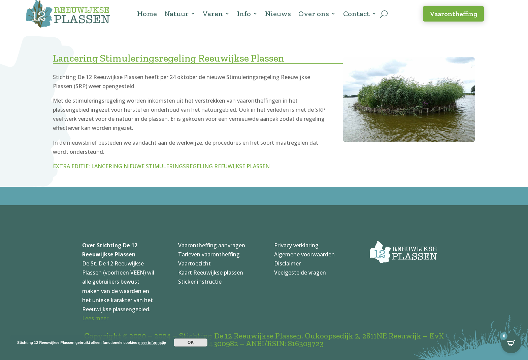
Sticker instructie (200, 281)
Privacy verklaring (296, 245)
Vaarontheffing (453, 14)
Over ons (313, 13)
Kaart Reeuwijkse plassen (210, 272)
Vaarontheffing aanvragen (211, 245)
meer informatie (152, 342)
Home (147, 13)
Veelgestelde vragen (300, 272)
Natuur (176, 13)
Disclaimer (287, 263)
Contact (356, 13)
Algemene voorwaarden (304, 254)
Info (244, 13)
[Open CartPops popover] (511, 343)
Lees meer (95, 318)
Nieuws (278, 13)
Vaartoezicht (194, 263)
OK (191, 342)
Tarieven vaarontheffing (209, 254)
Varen (213, 13)
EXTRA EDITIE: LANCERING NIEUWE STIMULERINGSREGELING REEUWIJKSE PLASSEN (161, 166)
